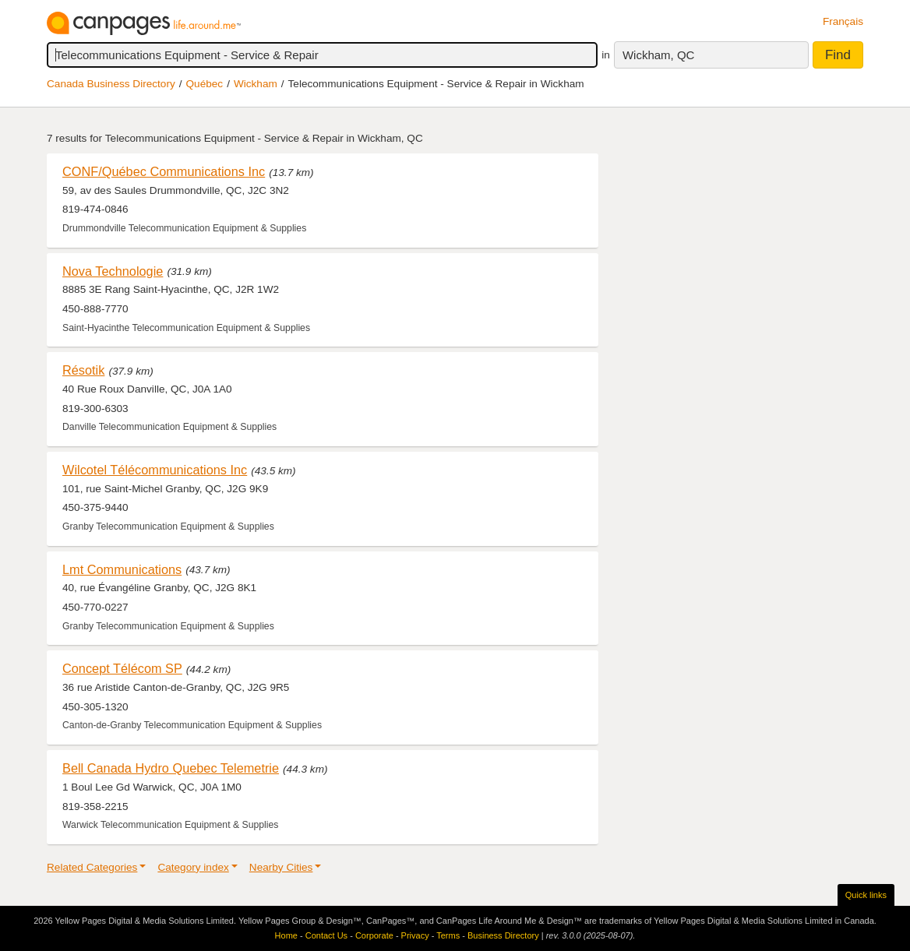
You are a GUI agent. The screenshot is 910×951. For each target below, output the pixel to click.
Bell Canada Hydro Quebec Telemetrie (170, 768)
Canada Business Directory (111, 84)
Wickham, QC (659, 55)
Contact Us (326, 935)
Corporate (374, 935)
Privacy (415, 935)
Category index (192, 867)
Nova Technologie (112, 271)
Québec (205, 84)
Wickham (255, 84)
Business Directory (503, 935)
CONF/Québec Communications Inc (163, 171)
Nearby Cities (281, 867)
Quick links (866, 895)
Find (838, 55)
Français (843, 21)
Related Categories (92, 867)
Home (286, 935)
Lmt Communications (122, 569)
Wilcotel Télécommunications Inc (154, 470)
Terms (448, 935)
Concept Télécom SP (122, 668)
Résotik (83, 370)
